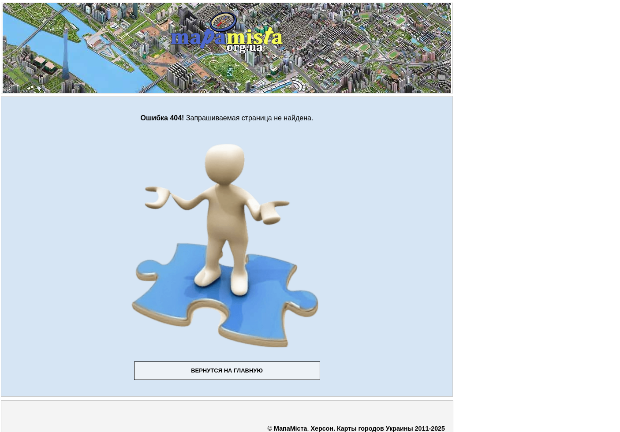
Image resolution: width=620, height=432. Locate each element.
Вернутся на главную (227, 370)
